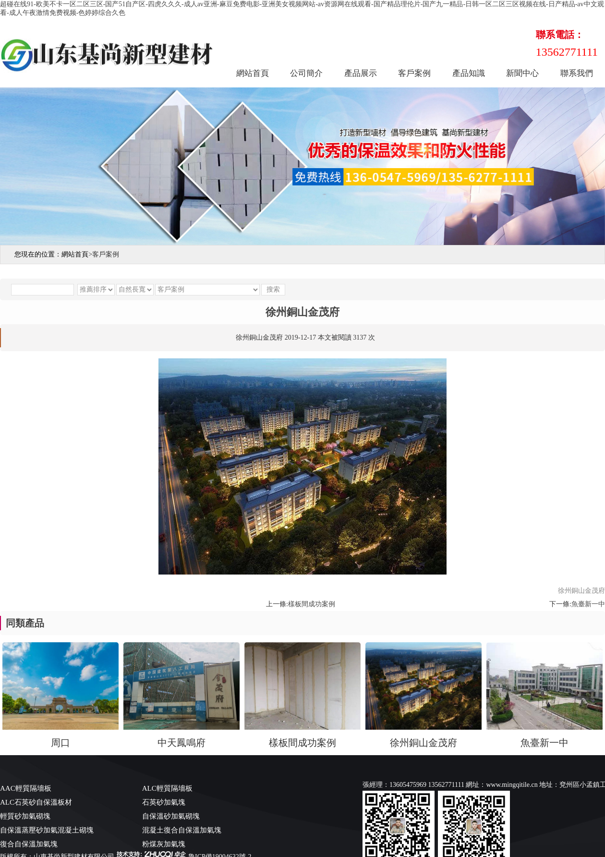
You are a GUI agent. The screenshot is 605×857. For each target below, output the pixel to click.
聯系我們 (576, 73)
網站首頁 (252, 73)
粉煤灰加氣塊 (163, 844)
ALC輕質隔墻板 (167, 788)
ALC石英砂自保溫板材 (36, 802)
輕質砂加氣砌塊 (25, 816)
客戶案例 (414, 73)
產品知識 (468, 73)
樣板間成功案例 (311, 604)
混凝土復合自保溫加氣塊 (181, 830)
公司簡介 (306, 73)
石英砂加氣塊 (163, 802)
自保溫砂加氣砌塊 (171, 816)
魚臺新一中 (588, 604)
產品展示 (360, 73)
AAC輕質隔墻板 (25, 788)
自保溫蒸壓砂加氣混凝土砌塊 (47, 830)
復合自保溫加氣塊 (29, 844)
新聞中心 (522, 73)
